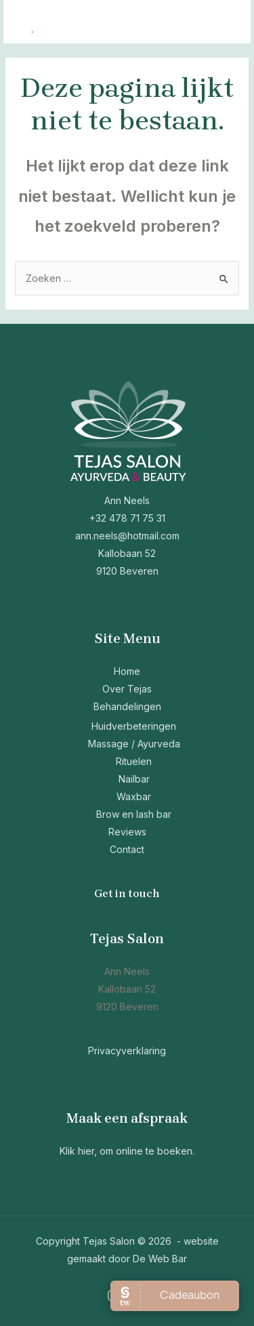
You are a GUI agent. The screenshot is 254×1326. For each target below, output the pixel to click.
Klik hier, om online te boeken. (127, 1151)
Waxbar (134, 796)
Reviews (127, 831)
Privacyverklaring (127, 1050)
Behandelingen (127, 706)
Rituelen (134, 761)
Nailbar (134, 779)
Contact (127, 849)
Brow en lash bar (133, 814)
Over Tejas (127, 689)
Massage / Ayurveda (134, 743)
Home (127, 671)
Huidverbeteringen (133, 726)
